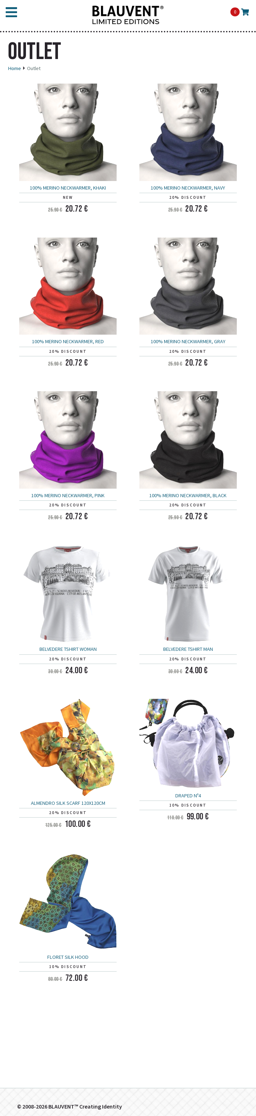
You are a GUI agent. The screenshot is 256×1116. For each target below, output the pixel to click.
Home (14, 68)
